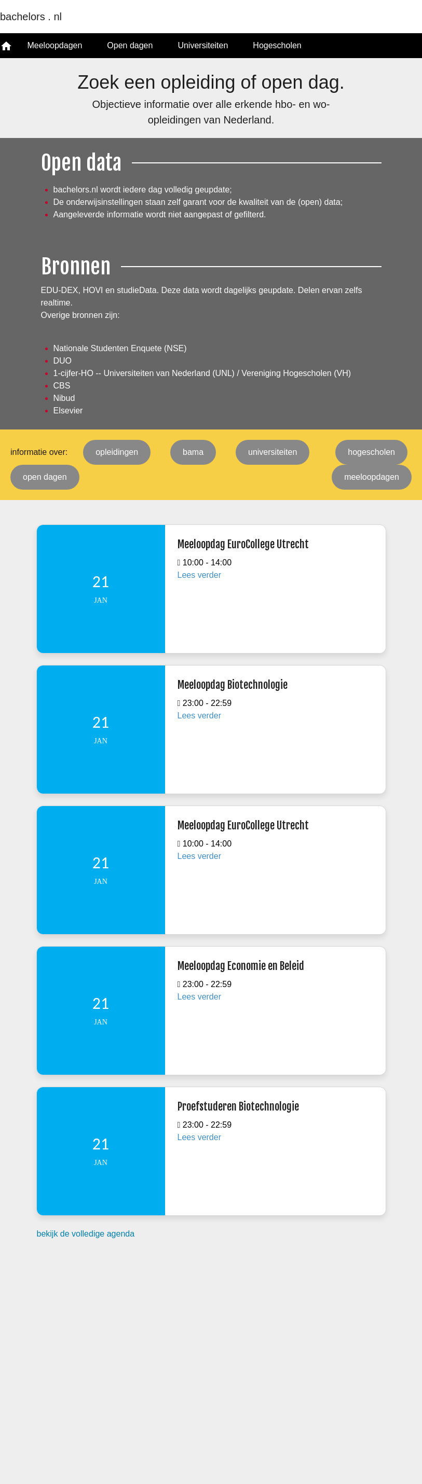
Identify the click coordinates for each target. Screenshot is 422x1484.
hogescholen (371, 452)
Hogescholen (277, 45)
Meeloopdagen (54, 45)
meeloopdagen (371, 477)
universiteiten (272, 452)
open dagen (45, 477)
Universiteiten (203, 45)
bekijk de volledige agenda (86, 1233)
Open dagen (130, 45)
